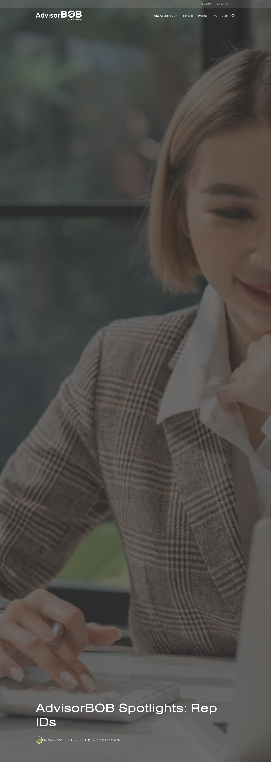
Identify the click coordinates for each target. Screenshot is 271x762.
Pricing (202, 15)
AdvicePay (206, 3)
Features (187, 15)
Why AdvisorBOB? (165, 15)
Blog (225, 15)
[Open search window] (233, 16)
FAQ (214, 15)
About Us (223, 3)
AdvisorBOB (55, 740)
